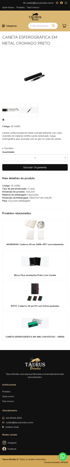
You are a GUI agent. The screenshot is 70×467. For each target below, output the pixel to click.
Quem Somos (8, 7)
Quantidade (8, 152)
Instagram (12, 442)
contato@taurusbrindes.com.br (40, 3)
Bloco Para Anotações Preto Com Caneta (35, 275)
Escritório (9, 148)
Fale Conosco (33, 7)
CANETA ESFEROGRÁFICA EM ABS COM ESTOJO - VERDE (35, 336)
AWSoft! (64, 462)
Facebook (12, 449)
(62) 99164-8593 (14, 418)
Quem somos (8, 396)
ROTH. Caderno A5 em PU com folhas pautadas (35, 306)
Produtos (21, 7)
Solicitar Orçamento (35, 167)
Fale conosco (8, 401)
